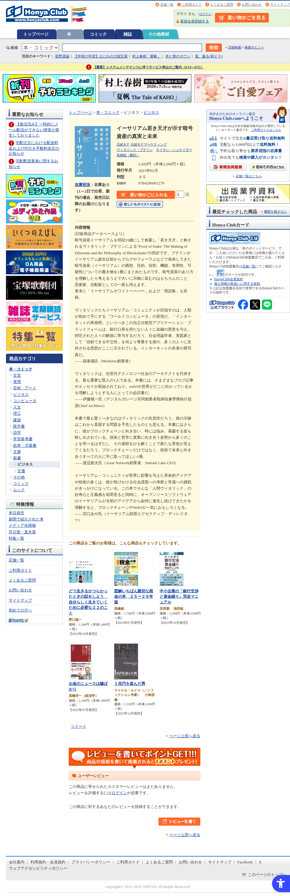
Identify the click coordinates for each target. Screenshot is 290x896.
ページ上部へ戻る (184, 736)
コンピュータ (24, 401)
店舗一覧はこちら (249, 176)
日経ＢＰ (123, 144)
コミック (98, 34)
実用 (17, 381)
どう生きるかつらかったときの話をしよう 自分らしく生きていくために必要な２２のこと (88, 602)
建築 (17, 420)
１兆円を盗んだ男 (129, 683)
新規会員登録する (194, 21)
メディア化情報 (22, 525)
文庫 (17, 451)
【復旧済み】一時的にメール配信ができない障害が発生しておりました (34, 129)
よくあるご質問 (221, 4)
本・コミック (20, 369)
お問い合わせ (252, 4)
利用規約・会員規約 (47, 862)
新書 (17, 458)
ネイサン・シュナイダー (174, 150)
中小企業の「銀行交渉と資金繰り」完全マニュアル (179, 596)
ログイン (205, 14)
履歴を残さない (275, 211)
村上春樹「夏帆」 (146, 56)
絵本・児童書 (24, 445)
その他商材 (158, 34)
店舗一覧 (166, 4)
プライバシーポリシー (90, 862)
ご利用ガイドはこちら (266, 129)
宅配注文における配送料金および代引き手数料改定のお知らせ (34, 148)
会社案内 (17, 862)
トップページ (35, 34)
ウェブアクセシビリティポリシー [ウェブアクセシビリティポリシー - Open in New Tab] (38, 868)
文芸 (17, 375)
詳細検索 (234, 47)
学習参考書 (23, 439)
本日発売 (16, 513)
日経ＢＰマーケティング (149, 144)
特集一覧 (16, 538)
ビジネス (21, 394)
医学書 (19, 426)
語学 (17, 432)
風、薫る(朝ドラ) (208, 56)
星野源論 (62, 56)
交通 (21, 471)
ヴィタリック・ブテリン (135, 150)
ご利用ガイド (192, 4)
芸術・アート (24, 388)
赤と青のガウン (177, 56)
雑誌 (127, 34)
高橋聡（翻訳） (128, 155)
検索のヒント (254, 47)
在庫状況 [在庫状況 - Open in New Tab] (82, 184)
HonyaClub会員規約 (228, 279)
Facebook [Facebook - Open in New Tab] (245, 862)
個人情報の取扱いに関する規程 (237, 283)
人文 (17, 407)
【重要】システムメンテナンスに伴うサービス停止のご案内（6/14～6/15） (148, 67)
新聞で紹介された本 (26, 519)
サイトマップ (280, 4)
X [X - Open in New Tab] (260, 862)
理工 (17, 413)
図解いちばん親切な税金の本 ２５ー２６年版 (133, 596)
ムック (19, 490)
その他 (19, 477)
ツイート (78, 726)
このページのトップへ (267, 874)
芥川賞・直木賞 (22, 532)
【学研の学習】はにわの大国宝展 (101, 56)
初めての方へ (20, 610)
